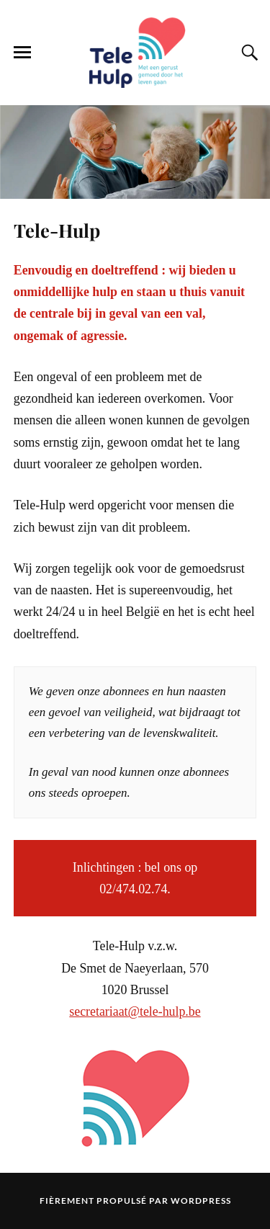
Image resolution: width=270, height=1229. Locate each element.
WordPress (201, 1200)
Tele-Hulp (57, 230)
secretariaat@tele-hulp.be (134, 1011)
